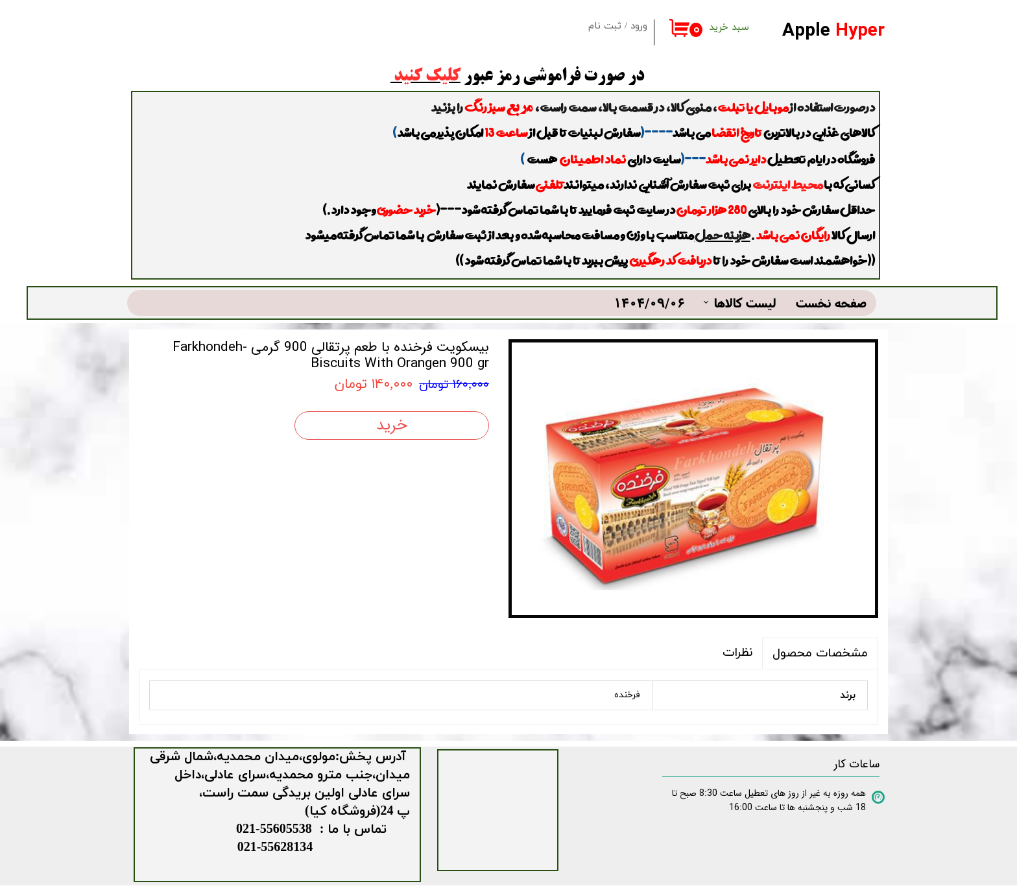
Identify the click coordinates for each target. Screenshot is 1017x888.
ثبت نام (604, 26)
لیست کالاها (745, 303)
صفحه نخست (831, 303)
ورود (638, 26)
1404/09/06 (649, 303)
